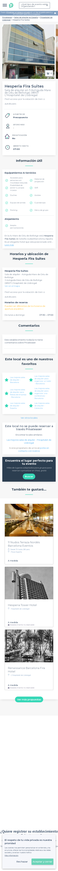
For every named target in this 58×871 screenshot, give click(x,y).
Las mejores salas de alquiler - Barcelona (17, 379)
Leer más (9, 245)
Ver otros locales (29, 418)
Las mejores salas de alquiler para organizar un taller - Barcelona (42, 380)
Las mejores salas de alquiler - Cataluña (41, 405)
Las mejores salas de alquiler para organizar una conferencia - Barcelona (41, 393)
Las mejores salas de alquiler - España (17, 405)
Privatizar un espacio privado (18, 12)
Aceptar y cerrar (42, 861)
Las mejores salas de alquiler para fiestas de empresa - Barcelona (18, 393)
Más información (11, 855)
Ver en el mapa (12, 286)
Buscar (29, 476)
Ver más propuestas (29, 699)
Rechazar (22, 861)
